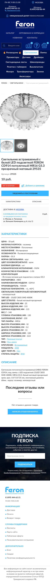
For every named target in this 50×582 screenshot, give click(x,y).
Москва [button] (20, 210)
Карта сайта (12, 532)
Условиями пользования (31, 473)
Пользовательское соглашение (20, 540)
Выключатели (36, 67)
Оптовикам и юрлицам (31, 33)
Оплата (10, 514)
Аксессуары (25, 76)
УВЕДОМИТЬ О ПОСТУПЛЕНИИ (25, 193)
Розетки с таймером (17, 67)
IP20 (23, 354)
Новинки (17, 38)
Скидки (10, 554)
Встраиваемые (21, 345)
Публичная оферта (15, 536)
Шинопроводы (37, 62)
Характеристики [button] (13, 201)
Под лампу (12, 342)
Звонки (40, 72)
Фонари (10, 72)
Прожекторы (13, 57)
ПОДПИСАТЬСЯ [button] (25, 464)
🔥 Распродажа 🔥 (12, 53)
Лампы (43, 53)
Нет (18, 351)
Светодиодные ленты (16, 62)
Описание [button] (36, 201)
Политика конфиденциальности (21, 558)
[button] (12, 10)
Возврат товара (13, 518)
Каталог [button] (10, 33)
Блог (9, 550)
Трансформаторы (25, 72)
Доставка (11, 510)
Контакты (32, 38)
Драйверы (39, 57)
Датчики (26, 57)
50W (17, 348)
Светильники (30, 53)
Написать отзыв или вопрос (25, 412)
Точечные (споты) (14, 339)
